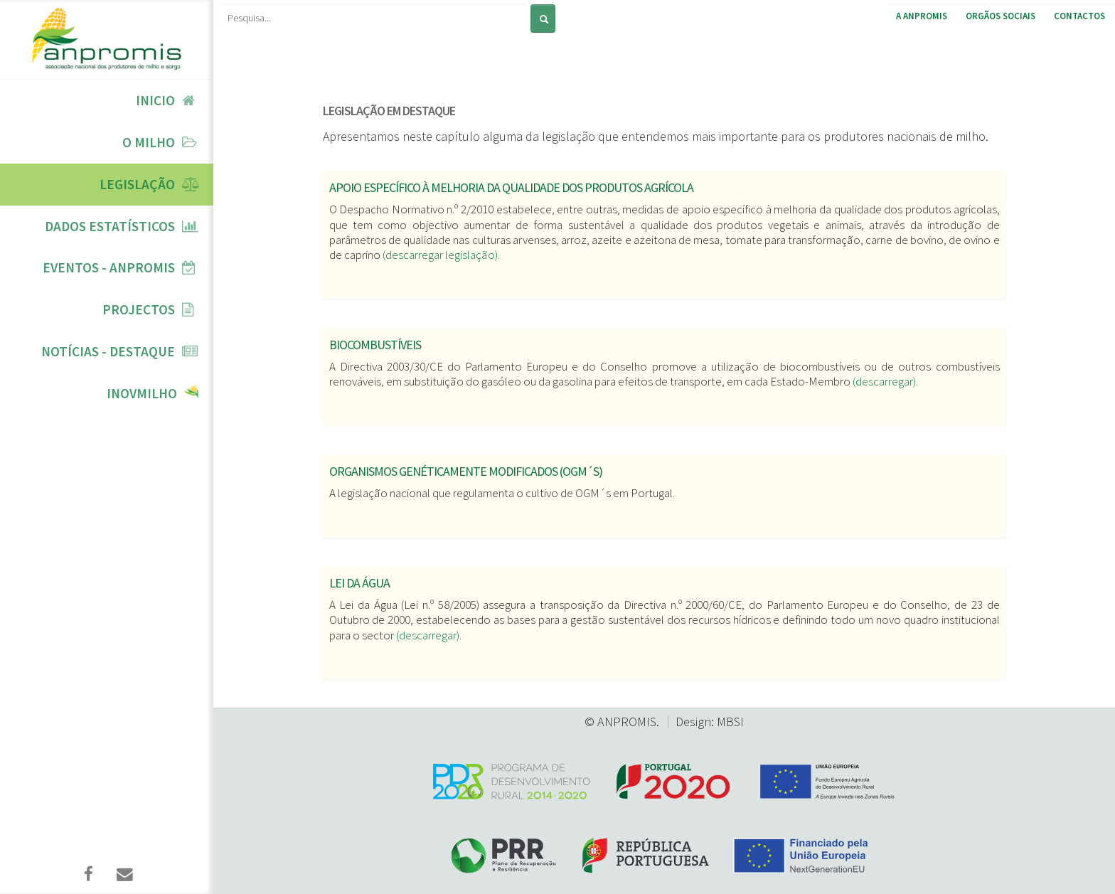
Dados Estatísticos (110, 226)
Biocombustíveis (375, 344)
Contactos (1079, 16)
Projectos (138, 309)
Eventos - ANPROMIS (109, 267)
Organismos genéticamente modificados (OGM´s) (465, 471)
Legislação (137, 184)
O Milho (148, 142)
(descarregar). (885, 381)
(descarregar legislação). (441, 254)
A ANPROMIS (921, 16)
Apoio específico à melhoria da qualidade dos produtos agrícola (511, 187)
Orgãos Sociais (1000, 16)
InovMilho (142, 393)
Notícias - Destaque (108, 351)
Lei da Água (359, 583)
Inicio (155, 100)
